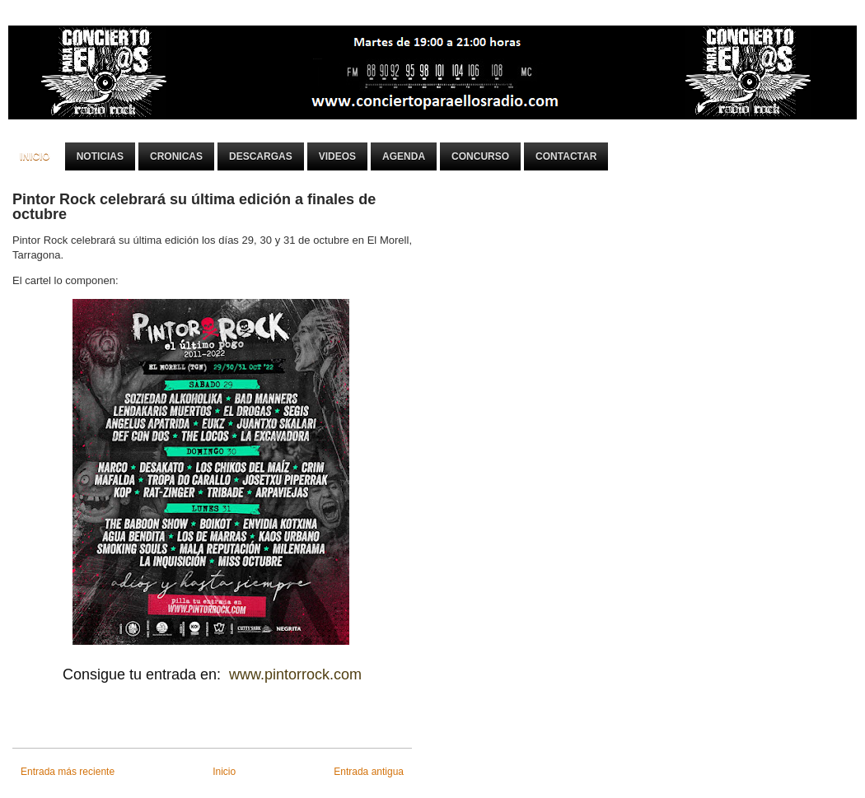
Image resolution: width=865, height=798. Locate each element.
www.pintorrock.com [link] (295, 674)
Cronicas (176, 156)
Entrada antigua (369, 771)
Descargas (260, 156)
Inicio (35, 156)
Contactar (565, 156)
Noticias (100, 156)
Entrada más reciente (68, 771)
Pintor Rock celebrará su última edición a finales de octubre (194, 207)
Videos (337, 156)
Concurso (480, 156)
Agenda (403, 156)
